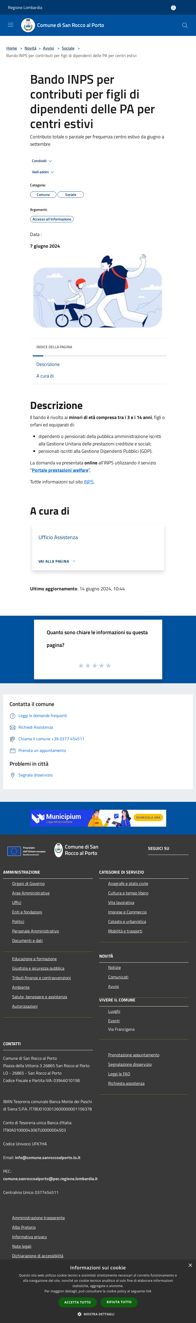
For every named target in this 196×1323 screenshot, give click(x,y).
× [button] (190, 1266)
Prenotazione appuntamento (133, 1055)
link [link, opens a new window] (148, 1291)
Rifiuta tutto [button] (119, 1302)
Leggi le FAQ (119, 1074)
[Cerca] (185, 25)
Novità (30, 48)
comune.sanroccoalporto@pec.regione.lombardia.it (50, 1178)
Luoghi (114, 1011)
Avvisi (48, 48)
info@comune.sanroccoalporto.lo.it (47, 1157)
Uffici (16, 902)
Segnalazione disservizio (130, 1064)
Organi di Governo (28, 883)
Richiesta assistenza (126, 1083)
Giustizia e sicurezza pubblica (38, 968)
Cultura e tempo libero (128, 893)
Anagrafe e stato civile (128, 883)
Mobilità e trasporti (125, 931)
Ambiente (21, 987)
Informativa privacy (29, 1236)
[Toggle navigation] (10, 25)
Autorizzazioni (25, 1006)
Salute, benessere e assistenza (39, 997)
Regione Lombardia (25, 7)
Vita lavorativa (121, 902)
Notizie (114, 967)
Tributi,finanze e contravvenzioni (41, 977)
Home (11, 48)
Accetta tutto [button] (77, 1302)
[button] (98, 1314)
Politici (18, 921)
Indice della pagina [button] (54, 347)
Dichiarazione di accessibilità (37, 1256)
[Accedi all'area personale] (173, 8)
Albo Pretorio (24, 1227)
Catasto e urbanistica (127, 921)
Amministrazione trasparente (38, 1217)
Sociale (68, 48)
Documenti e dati (27, 940)
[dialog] (98, 1291)
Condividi (43, 161)
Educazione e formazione (34, 958)
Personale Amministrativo (35, 931)
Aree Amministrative (31, 893)
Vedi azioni (44, 172)
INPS (89, 481)
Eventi (114, 1021)
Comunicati (118, 977)
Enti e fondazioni (27, 912)
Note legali (21, 1246)
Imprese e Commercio (127, 912)
